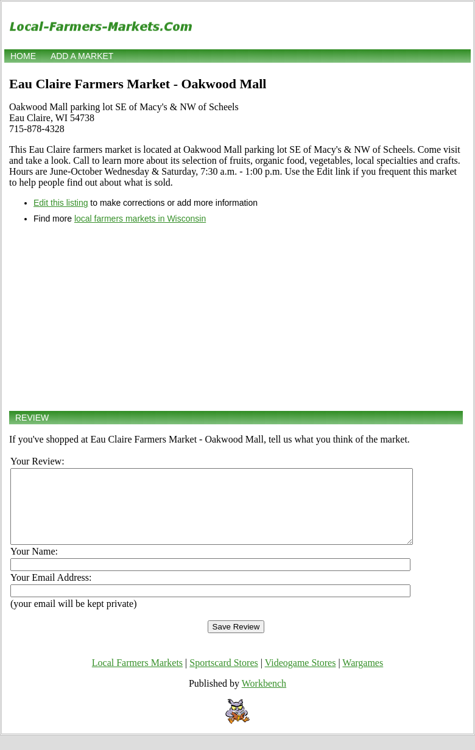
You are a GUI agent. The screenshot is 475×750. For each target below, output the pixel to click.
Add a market (82, 56)
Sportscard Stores (223, 677)
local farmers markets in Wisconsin (140, 218)
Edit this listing (60, 203)
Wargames (362, 677)
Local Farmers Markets (137, 677)
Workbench (264, 698)
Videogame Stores (300, 677)
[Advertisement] (236, 317)
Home (23, 56)
